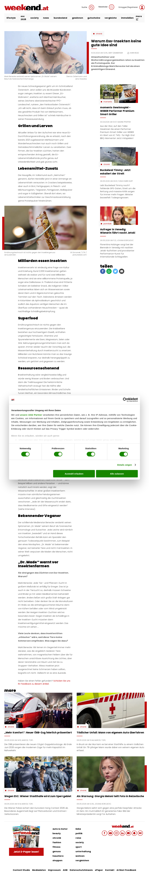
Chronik (99, 34)
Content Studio (21, 870)
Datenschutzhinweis (81, 870)
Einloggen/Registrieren (132, 7)
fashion (57, 842)
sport (79, 846)
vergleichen (82, 860)
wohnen (80, 856)
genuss (57, 851)
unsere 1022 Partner (31, 415)
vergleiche (111, 17)
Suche (88, 7)
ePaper (99, 870)
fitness (56, 846)
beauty (57, 833)
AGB (65, 870)
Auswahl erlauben (74, 473)
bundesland (60, 17)
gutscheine (93, 17)
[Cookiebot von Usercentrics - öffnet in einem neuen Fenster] (125, 399)
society (34, 17)
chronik (57, 837)
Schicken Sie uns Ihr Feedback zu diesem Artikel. (44, 682)
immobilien (127, 17)
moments (107, 102)
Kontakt (109, 870)
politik (79, 833)
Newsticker (106, 7)
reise (78, 837)
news (46, 17)
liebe (78, 828)
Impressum (54, 870)
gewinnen (77, 17)
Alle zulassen (117, 473)
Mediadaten (39, 870)
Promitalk (107, 224)
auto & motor (60, 828)
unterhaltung (83, 851)
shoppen (57, 860)
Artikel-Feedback (126, 870)
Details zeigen (124, 465)
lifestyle (11, 17)
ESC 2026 (23, 18)
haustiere (58, 856)
